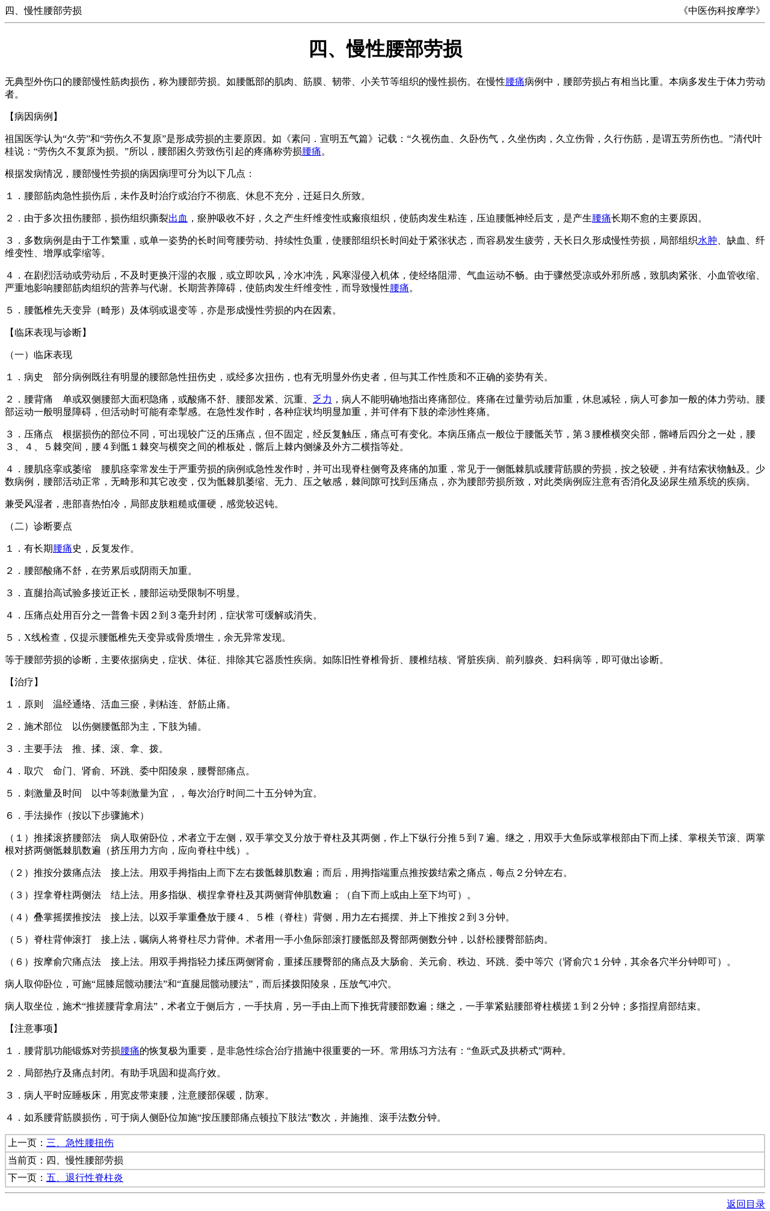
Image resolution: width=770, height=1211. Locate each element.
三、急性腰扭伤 (80, 1143)
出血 (178, 218)
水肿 (707, 240)
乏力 (322, 399)
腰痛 (515, 81)
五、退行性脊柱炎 (84, 1177)
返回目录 (746, 1204)
